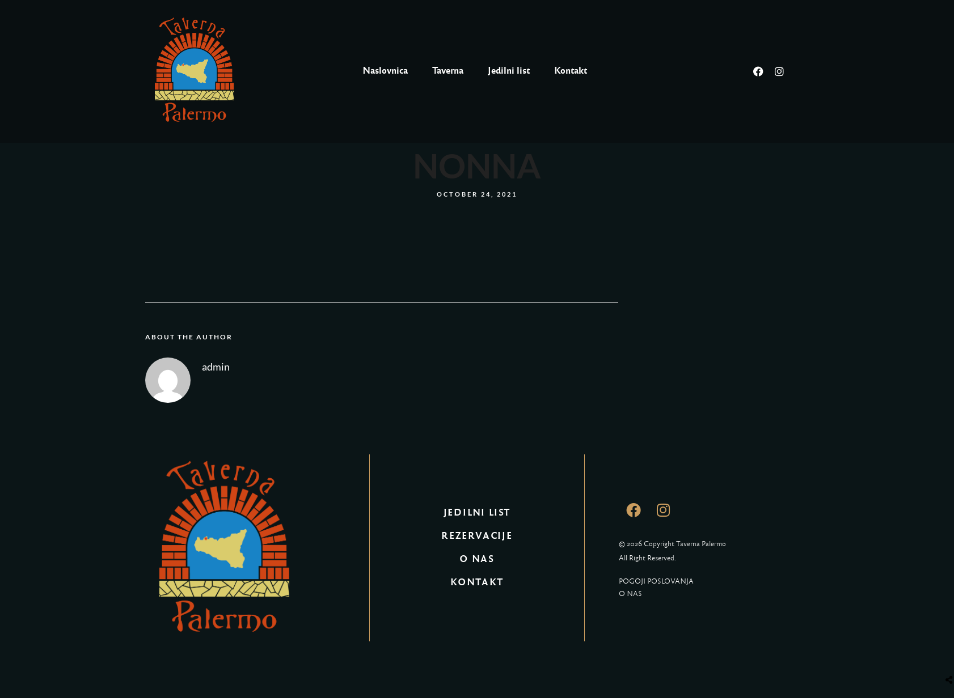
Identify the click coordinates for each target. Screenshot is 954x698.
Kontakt (570, 70)
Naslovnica (385, 70)
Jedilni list (509, 70)
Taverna (447, 70)
